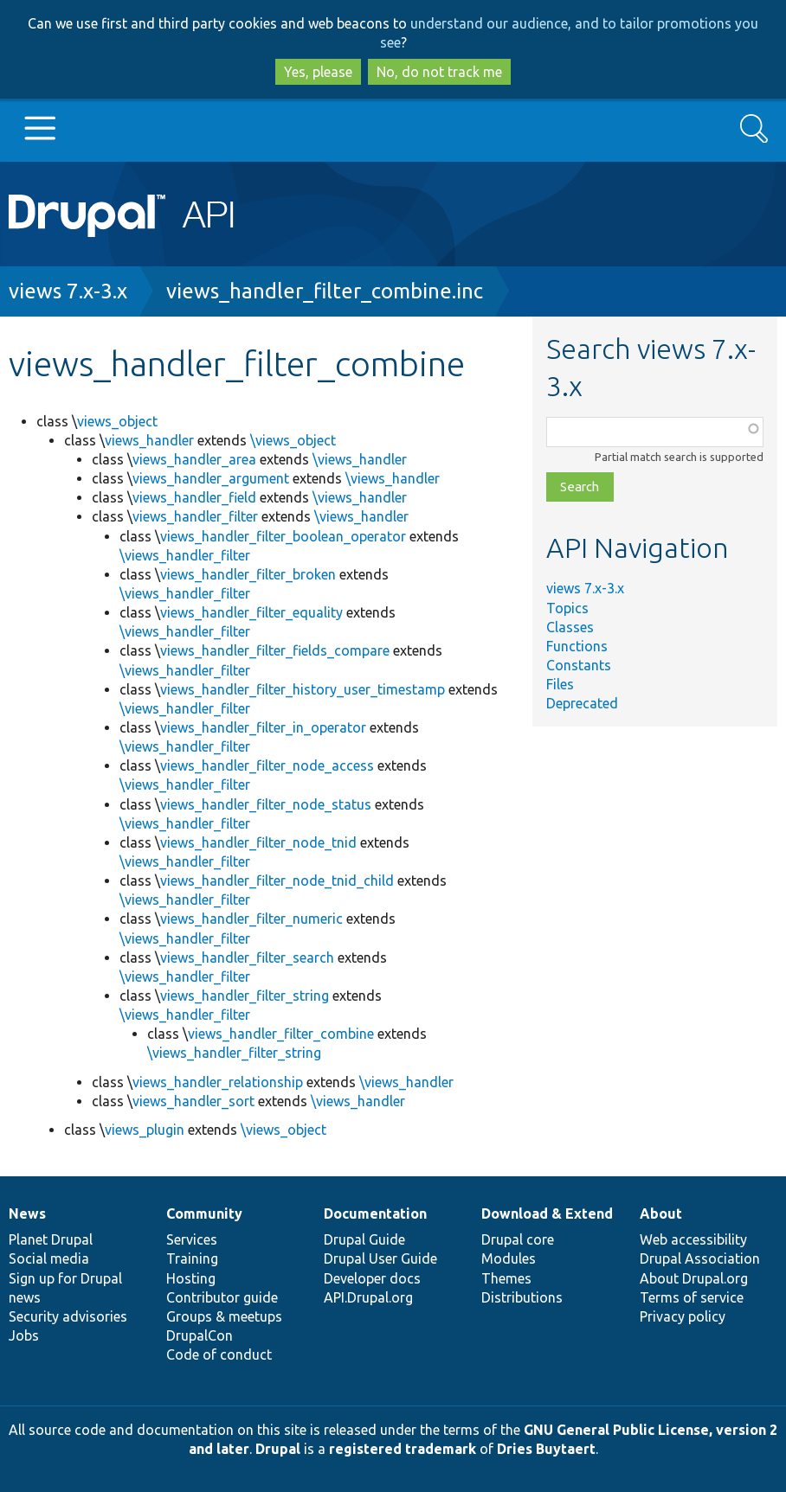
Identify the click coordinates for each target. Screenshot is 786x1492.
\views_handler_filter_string (234, 1052)
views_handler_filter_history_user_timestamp (302, 689)
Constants (578, 665)
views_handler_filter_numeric (251, 918)
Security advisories (68, 1316)
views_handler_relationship (217, 1082)
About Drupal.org (694, 1278)
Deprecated (582, 703)
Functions (577, 646)
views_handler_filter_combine (281, 1033)
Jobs (24, 1335)
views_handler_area (194, 459)
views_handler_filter (195, 516)
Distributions (522, 1297)
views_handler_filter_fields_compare (275, 650)
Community (204, 1213)
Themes (506, 1278)
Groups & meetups (224, 1316)
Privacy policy (682, 1316)
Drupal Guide (364, 1239)
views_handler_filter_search (247, 957)
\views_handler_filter (184, 555)
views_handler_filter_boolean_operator (283, 536)
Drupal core (517, 1239)
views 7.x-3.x (68, 291)
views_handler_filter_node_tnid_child (277, 880)
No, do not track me (439, 72)
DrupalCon (199, 1335)
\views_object (293, 440)
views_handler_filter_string (244, 995)
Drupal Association (700, 1258)
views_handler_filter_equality (251, 612)
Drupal (277, 1449)
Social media (49, 1258)
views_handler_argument (210, 478)
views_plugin (144, 1129)
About (661, 1213)
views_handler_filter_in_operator (263, 727)
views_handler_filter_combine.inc (324, 291)
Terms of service (692, 1297)
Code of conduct (219, 1354)
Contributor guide (222, 1297)
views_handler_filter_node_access (267, 765)
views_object (117, 421)
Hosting (191, 1278)
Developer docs (372, 1278)
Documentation (375, 1213)
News (27, 1213)
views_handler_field (194, 497)
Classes (570, 627)
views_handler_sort (193, 1101)
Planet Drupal (51, 1239)
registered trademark (402, 1449)
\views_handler (359, 459)
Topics (567, 608)
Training (192, 1258)
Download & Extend (547, 1213)
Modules (508, 1258)
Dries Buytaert (546, 1449)
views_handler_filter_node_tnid (258, 842)
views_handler (149, 440)
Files (560, 684)
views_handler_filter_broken (248, 574)
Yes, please (318, 72)
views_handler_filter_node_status (265, 804)
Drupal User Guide (380, 1258)
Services (191, 1239)
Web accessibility (693, 1239)
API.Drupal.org (368, 1297)
